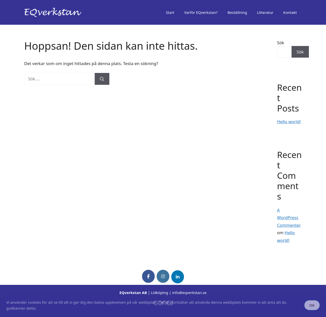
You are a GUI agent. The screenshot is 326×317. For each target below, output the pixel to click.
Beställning (237, 12)
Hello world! (289, 121)
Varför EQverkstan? (201, 12)
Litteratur (265, 12)
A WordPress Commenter (289, 217)
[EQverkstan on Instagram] (163, 276)
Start (170, 12)
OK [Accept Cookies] (312, 305)
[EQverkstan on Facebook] (148, 276)
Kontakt (290, 12)
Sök (280, 42)
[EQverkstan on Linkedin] (177, 276)
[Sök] (102, 79)
